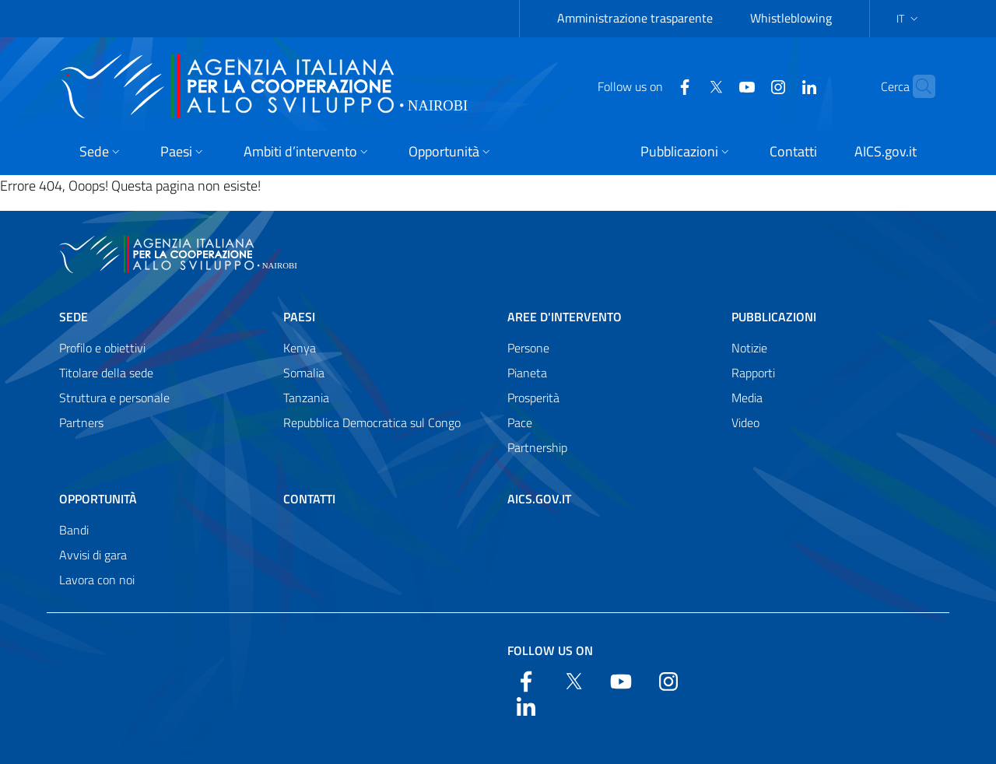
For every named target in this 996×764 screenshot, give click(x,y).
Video (745, 422)
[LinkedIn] (778, 85)
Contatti (309, 498)
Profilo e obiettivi (102, 347)
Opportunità (98, 498)
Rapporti (753, 372)
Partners (81, 422)
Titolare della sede (106, 372)
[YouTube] (716, 85)
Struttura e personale (114, 397)
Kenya (299, 347)
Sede (73, 316)
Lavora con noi (97, 579)
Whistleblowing (791, 18)
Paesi (299, 316)
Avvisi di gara (93, 554)
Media (747, 397)
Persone (528, 347)
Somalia (303, 372)
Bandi (74, 529)
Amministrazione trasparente (635, 18)
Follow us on (550, 650)
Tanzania (306, 397)
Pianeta (527, 372)
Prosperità (533, 397)
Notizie (749, 347)
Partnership (537, 447)
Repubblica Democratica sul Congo (372, 422)
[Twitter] (685, 85)
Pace (519, 422)
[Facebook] (654, 85)
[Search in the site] (916, 86)
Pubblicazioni (773, 316)
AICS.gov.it (539, 498)
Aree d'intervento (564, 316)
